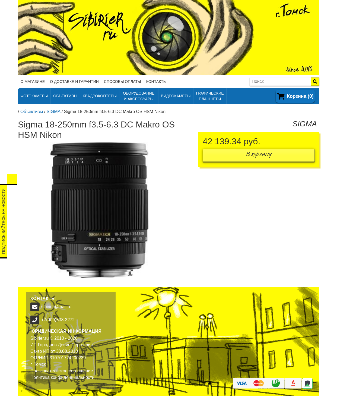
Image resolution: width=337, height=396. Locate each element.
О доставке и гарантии (74, 81)
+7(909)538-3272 (58, 319)
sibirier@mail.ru (56, 306)
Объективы (31, 111)
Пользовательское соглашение (61, 371)
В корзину (259, 155)
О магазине (33, 81)
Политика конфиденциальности (62, 377)
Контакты (156, 81)
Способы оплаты (122, 81)
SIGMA (54, 111)
